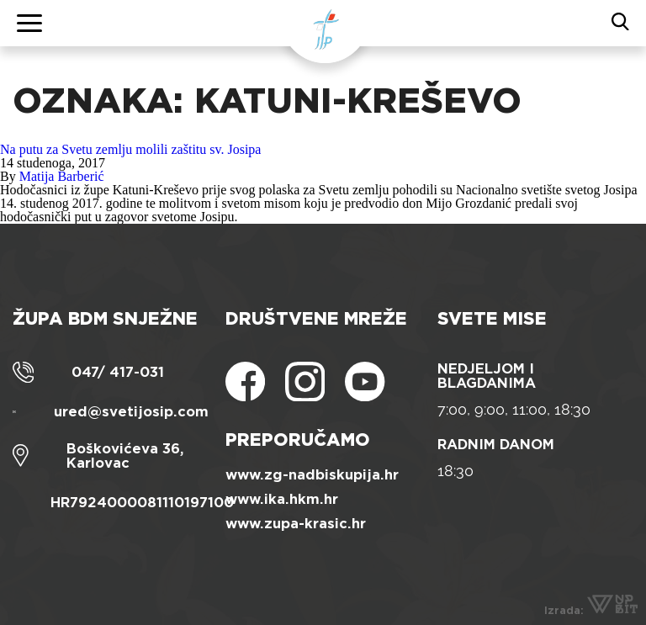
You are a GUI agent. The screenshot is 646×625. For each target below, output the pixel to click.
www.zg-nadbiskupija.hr (312, 475)
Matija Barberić (61, 176)
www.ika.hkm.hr (281, 499)
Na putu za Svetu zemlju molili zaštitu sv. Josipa (130, 149)
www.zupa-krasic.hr (295, 523)
